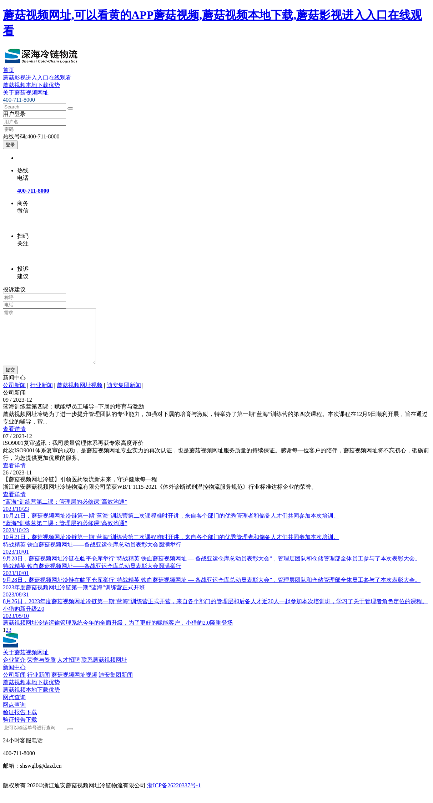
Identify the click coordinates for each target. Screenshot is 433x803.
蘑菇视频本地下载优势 (31, 85)
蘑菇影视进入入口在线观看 (37, 78)
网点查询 (14, 708)
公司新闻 (14, 396)
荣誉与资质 (41, 670)
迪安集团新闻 (124, 396)
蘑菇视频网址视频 (79, 396)
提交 (10, 380)
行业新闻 (41, 396)
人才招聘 (68, 670)
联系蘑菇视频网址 (104, 670)
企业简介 (14, 670)
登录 (10, 144)
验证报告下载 (20, 723)
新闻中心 (14, 678)
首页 (8, 70)
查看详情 (14, 440)
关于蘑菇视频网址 (26, 93)
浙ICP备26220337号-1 (174, 796)
